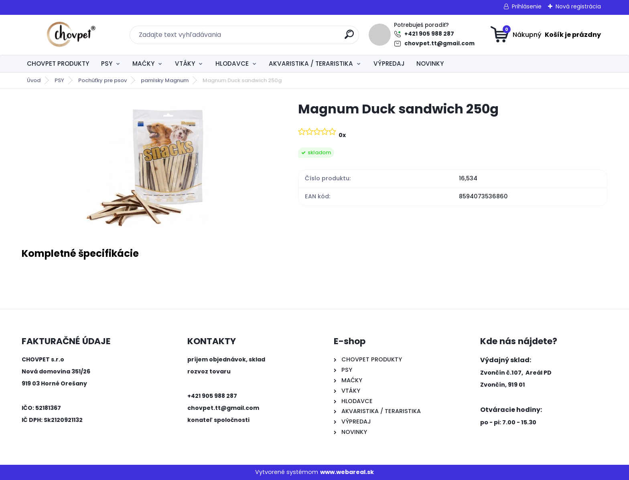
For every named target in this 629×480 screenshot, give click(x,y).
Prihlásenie (527, 6)
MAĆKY (143, 63)
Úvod (34, 80)
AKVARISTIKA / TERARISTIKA (311, 63)
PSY (106, 63)
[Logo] (71, 35)
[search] (349, 37)
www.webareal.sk (347, 472)
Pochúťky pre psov (102, 80)
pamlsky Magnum (165, 80)
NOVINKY (430, 63)
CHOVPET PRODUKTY (58, 63)
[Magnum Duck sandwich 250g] (147, 164)
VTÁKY (185, 63)
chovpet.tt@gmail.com (439, 43)
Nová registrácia (578, 6)
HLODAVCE (232, 63)
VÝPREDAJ (389, 63)
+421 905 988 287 (429, 34)
